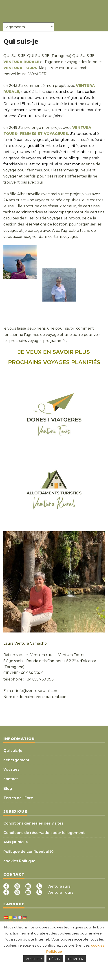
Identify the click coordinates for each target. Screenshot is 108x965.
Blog (7, 788)
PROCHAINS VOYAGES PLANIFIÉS (54, 362)
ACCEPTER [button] (34, 959)
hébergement (16, 760)
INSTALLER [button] (75, 959)
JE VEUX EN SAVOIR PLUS (54, 352)
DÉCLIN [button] (54, 959)
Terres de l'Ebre (18, 798)
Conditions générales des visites (33, 823)
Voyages (11, 769)
